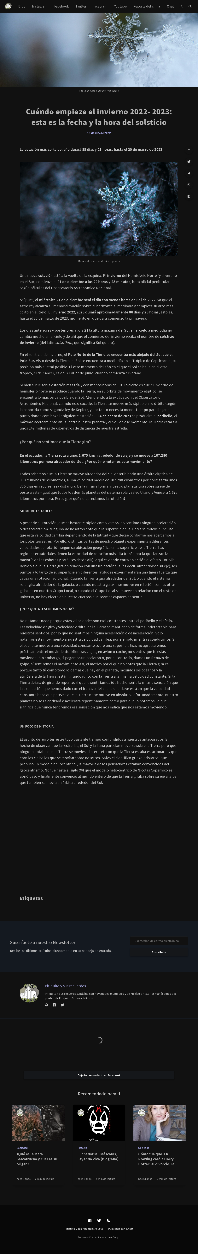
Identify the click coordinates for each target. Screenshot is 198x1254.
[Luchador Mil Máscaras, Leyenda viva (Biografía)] (99, 1168)
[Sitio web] (46, 1005)
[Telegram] (189, 173)
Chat (170, 6)
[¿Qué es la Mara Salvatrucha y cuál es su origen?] (38, 1168)
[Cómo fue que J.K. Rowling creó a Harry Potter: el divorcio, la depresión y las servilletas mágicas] (159, 1168)
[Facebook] (189, 196)
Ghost (129, 1228)
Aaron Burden (98, 90)
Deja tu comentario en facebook (99, 1075)
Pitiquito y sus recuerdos (65, 985)
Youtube (120, 6)
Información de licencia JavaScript (98, 1237)
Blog (21, 6)
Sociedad (22, 1148)
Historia (82, 1148)
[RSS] (108, 1221)
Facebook (61, 6)
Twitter (81, 6)
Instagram (40, 6)
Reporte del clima (146, 6)
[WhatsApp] (189, 185)
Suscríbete (159, 952)
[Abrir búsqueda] (190, 6)
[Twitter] (189, 162)
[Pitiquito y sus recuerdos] (29, 993)
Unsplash (113, 90)
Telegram (100, 6)
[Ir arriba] (189, 150)
